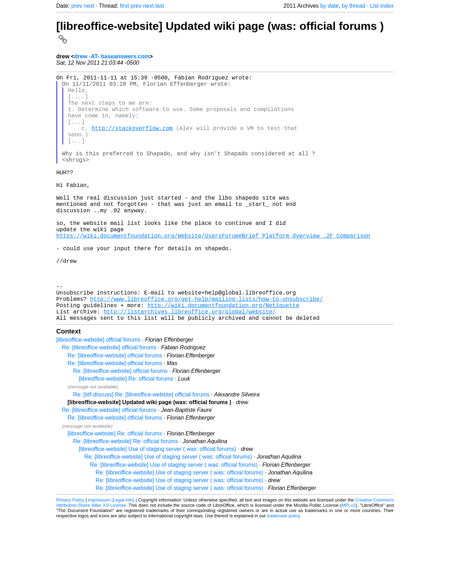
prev (76, 6)
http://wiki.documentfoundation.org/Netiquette (223, 357)
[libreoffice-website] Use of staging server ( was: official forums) (157, 504)
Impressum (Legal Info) (111, 554)
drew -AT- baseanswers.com (111, 56)
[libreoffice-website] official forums (98, 394)
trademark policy (283, 570)
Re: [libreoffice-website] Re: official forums (125, 496)
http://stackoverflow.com (131, 140)
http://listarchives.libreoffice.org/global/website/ (189, 365)
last (159, 6)
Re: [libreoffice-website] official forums (109, 402)
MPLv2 (349, 560)
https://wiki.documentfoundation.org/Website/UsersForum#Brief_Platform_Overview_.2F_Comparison (213, 272)
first (124, 6)
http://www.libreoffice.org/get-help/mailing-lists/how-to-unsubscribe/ (206, 349)
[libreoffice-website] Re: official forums (126, 433)
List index (382, 6)
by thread (353, 6)
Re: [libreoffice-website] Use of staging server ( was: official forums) (168, 511)
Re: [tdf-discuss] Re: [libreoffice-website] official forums (141, 449)
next (89, 6)
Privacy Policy (70, 554)
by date (329, 6)
